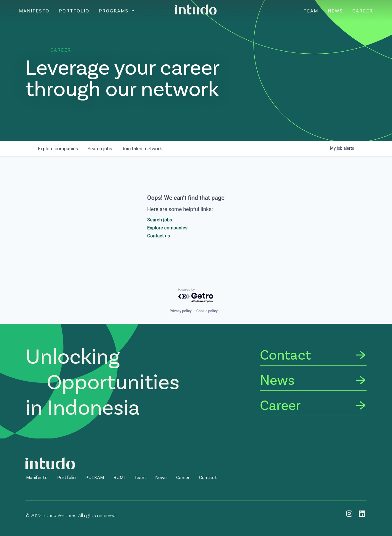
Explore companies (167, 228)
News (335, 10)
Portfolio (74, 10)
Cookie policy (207, 311)
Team (310, 10)
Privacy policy (181, 311)
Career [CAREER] (362, 10)
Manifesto (34, 10)
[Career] (313, 405)
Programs (117, 10)
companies (58, 148)
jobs (99, 148)
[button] (37, 477)
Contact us (158, 236)
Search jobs (159, 220)
